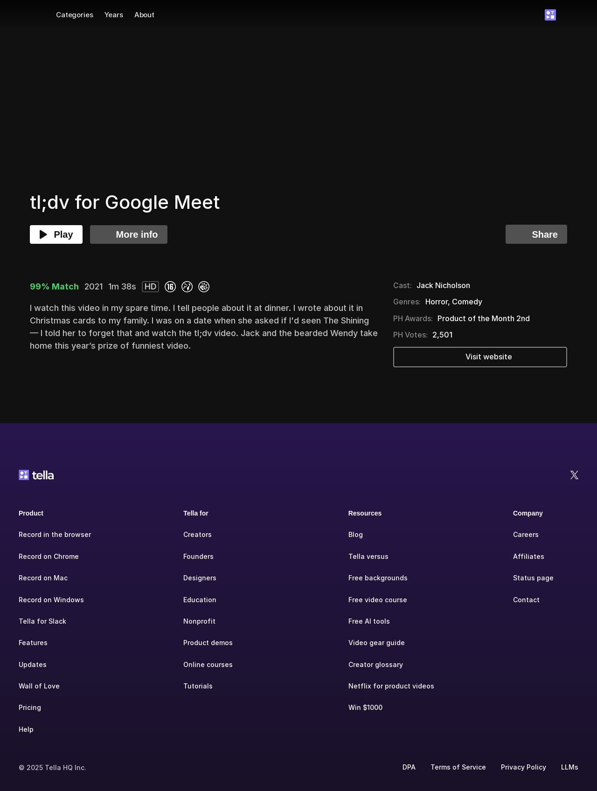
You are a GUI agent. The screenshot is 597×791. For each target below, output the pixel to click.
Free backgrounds (378, 578)
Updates (33, 664)
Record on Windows (51, 600)
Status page (533, 578)
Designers (199, 578)
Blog (355, 534)
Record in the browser (55, 534)
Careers (526, 534)
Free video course (377, 600)
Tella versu (366, 556)
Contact (526, 600)
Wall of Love (39, 686)
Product (31, 513)
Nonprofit (199, 621)
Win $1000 (365, 707)
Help (26, 729)
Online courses (208, 664)
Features (33, 643)
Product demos (208, 643)
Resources (365, 513)
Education (199, 600)
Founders (198, 556)
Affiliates (528, 556)
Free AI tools (369, 621)
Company (528, 513)
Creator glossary (375, 664)
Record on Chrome (49, 556)
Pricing (30, 707)
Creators (197, 534)
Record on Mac (43, 578)
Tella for (195, 513)
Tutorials (198, 686)
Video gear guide (376, 643)
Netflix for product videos (391, 686)
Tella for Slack (42, 621)
